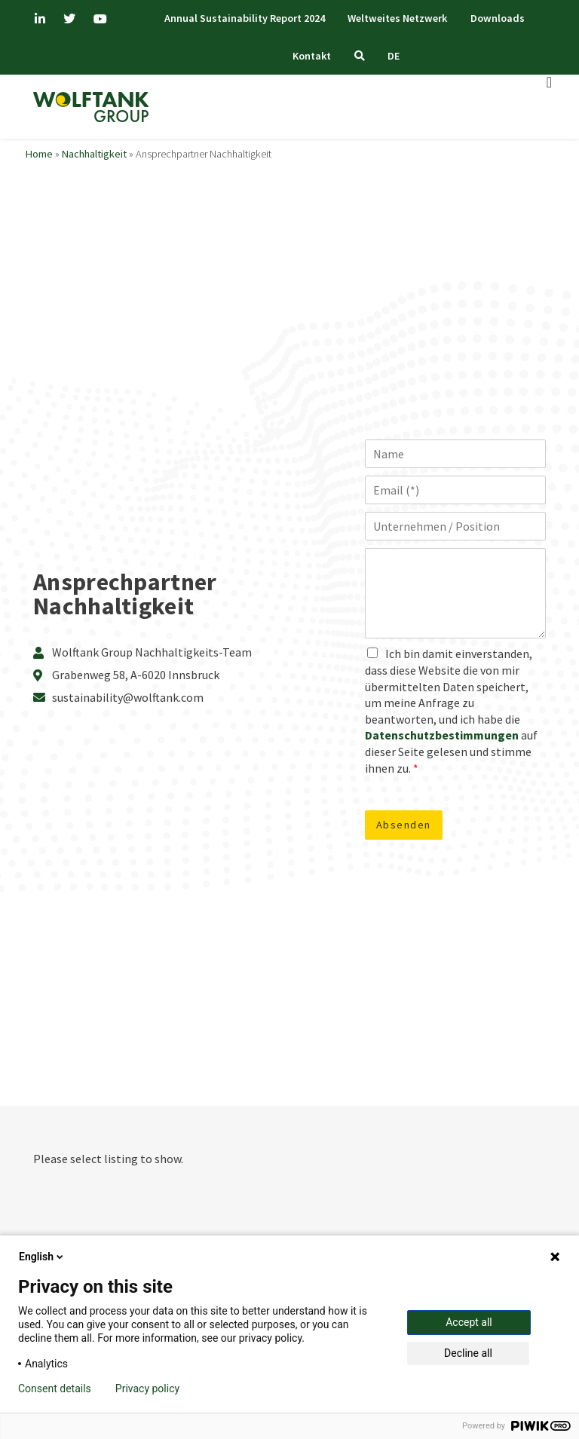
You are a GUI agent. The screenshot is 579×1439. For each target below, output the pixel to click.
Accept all (469, 1322)
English (42, 1257)
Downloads (500, 18)
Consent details (54, 1388)
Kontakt (309, 56)
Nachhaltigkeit (94, 154)
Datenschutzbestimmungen (442, 735)
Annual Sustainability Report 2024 (241, 18)
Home (39, 154)
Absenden (403, 825)
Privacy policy (147, 1388)
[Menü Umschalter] (550, 82)
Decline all (468, 1353)
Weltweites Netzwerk (397, 18)
